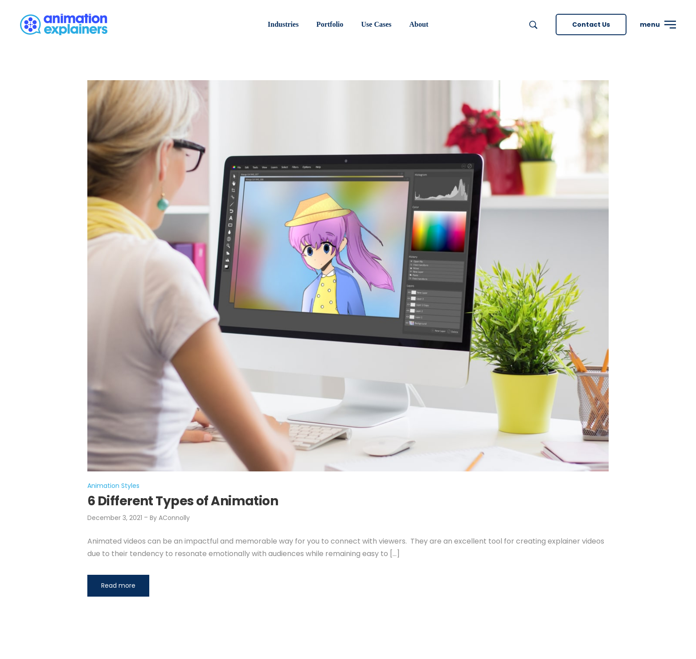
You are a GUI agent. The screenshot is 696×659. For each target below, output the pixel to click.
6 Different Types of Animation (182, 501)
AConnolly (174, 517)
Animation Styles (113, 485)
